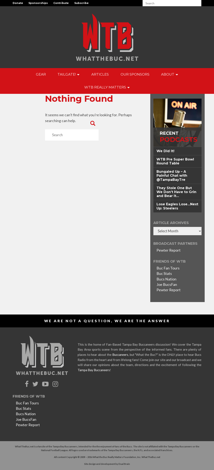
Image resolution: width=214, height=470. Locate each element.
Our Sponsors (135, 74)
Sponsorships (38, 3)
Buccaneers (120, 354)
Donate (18, 3)
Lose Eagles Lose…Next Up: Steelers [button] (177, 206)
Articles (100, 74)
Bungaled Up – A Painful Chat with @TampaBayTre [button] (172, 175)
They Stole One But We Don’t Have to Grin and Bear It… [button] (176, 192)
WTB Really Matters (107, 87)
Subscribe (81, 3)
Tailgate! (68, 74)
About (169, 74)
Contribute (61, 3)
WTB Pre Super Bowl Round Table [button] (175, 161)
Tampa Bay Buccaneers (94, 370)
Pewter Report (169, 250)
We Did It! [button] (165, 151)
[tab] (177, 151)
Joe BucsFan (167, 284)
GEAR (41, 74)
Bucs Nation (166, 279)
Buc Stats (164, 273)
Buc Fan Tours (168, 268)
